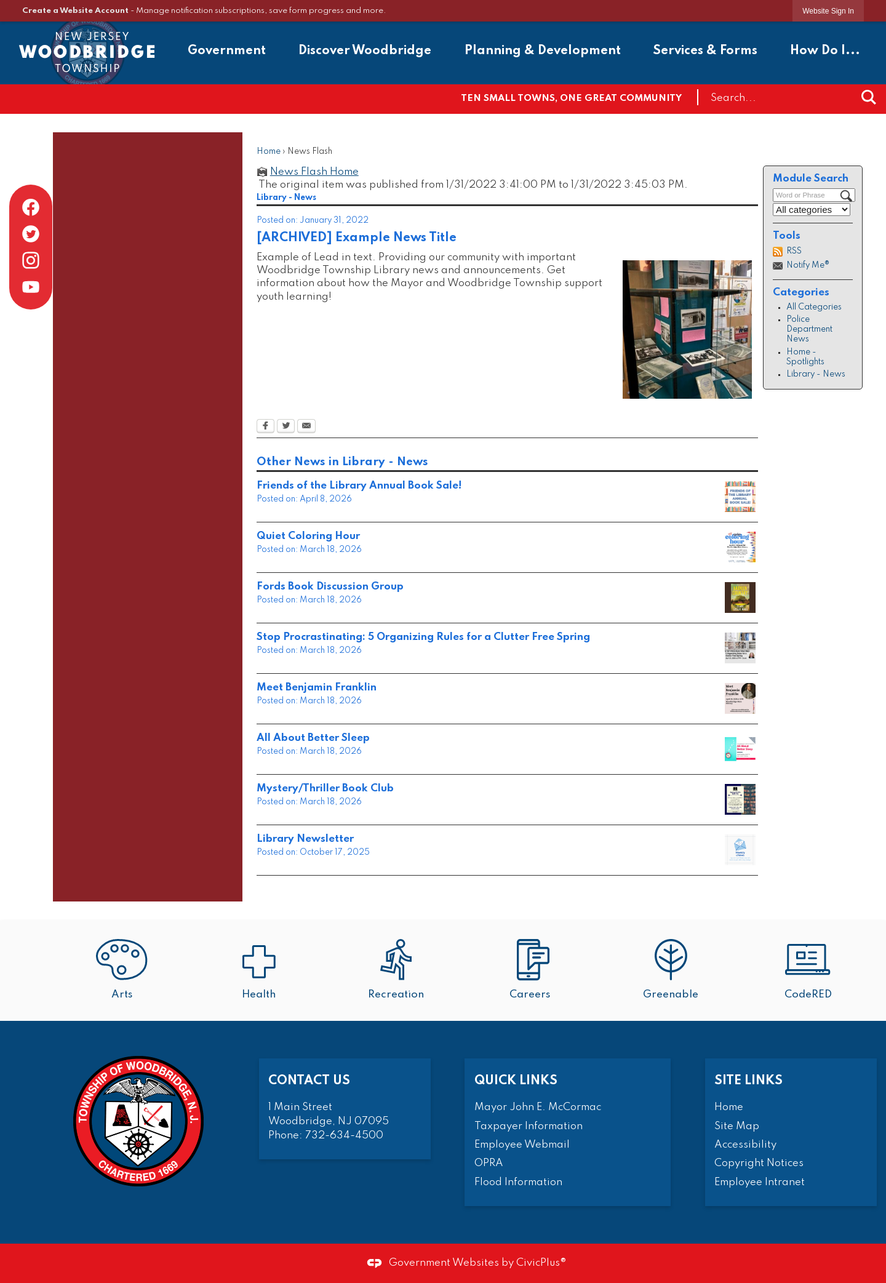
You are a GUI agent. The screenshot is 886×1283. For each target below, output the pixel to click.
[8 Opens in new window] (740, 597)
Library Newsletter (305, 839)
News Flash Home (314, 172)
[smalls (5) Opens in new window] (740, 547)
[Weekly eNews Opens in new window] (740, 850)
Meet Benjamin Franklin (317, 687)
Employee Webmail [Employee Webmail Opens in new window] (522, 1145)
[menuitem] (227, 52)
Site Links (748, 1080)
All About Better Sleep (313, 738)
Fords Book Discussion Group (330, 587)
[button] (868, 97)
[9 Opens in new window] (740, 749)
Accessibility (745, 1145)
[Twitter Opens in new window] (286, 427)
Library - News (815, 374)
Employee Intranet (759, 1182)
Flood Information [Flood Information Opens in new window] (518, 1182)
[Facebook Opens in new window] (265, 427)
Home (269, 152)
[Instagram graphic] (30, 260)
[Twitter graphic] (30, 233)
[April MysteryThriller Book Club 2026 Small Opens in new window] (740, 799)
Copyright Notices (759, 1163)
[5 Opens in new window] (740, 698)
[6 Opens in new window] (740, 648)
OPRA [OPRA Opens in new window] (488, 1163)
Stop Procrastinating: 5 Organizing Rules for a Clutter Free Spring (423, 637)
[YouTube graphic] (30, 286)
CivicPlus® (541, 1263)
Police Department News (809, 329)
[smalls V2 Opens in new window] (740, 496)
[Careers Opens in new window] (533, 970)
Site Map (736, 1126)
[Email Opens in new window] (306, 427)
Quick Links (515, 1080)
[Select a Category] (811, 209)
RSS (794, 251)
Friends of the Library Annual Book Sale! (359, 486)
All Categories (814, 307)
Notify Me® (807, 266)
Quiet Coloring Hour (308, 536)
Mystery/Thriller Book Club (325, 788)
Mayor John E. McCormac (537, 1107)
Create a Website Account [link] (75, 11)
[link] (828, 11)
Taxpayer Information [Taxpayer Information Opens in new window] (528, 1126)
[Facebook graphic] (30, 207)
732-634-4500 (344, 1135)
